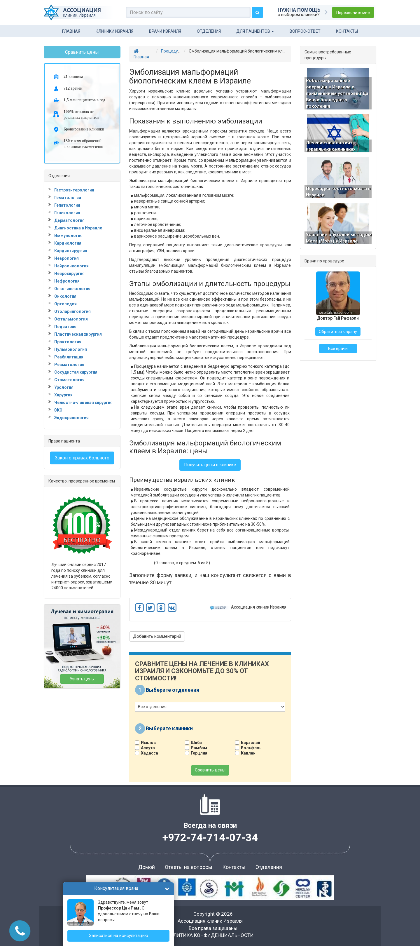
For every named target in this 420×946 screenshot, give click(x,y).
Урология (64, 387)
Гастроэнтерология (74, 190)
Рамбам (198, 747)
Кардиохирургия (70, 250)
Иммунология (68, 235)
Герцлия (198, 753)
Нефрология (67, 281)
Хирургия (63, 395)
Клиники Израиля (114, 31)
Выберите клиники (169, 728)
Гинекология (67, 212)
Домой (146, 867)
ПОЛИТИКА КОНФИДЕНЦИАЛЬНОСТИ (210, 935)
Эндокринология (71, 417)
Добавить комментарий (157, 636)
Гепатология (67, 205)
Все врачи (338, 362)
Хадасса (148, 753)
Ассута (147, 747)
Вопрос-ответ (305, 31)
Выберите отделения (172, 690)
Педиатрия (65, 326)
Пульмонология (70, 349)
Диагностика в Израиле (78, 228)
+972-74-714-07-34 (210, 838)
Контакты (347, 31)
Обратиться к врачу (338, 345)
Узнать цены (82, 679)
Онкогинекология (72, 288)
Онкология (65, 296)
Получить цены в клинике (210, 464)
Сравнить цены (210, 770)
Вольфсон (250, 747)
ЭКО (58, 410)
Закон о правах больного (82, 458)
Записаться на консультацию (118, 935)
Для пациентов (255, 31)
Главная (71, 31)
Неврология (66, 258)
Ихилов (147, 742)
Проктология (67, 341)
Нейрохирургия (69, 273)
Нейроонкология (71, 266)
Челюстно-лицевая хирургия (83, 402)
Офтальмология (71, 319)
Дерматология (69, 220)
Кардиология (67, 243)
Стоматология (69, 379)
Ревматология (69, 364)
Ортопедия (65, 304)
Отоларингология (72, 311)
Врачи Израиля (165, 31)
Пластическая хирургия (78, 334)
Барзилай (249, 742)
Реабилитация (68, 357)
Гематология (67, 197)
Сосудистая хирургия (75, 372)
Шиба (195, 742)
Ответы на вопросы (188, 867)
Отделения (209, 31)
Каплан (247, 753)
